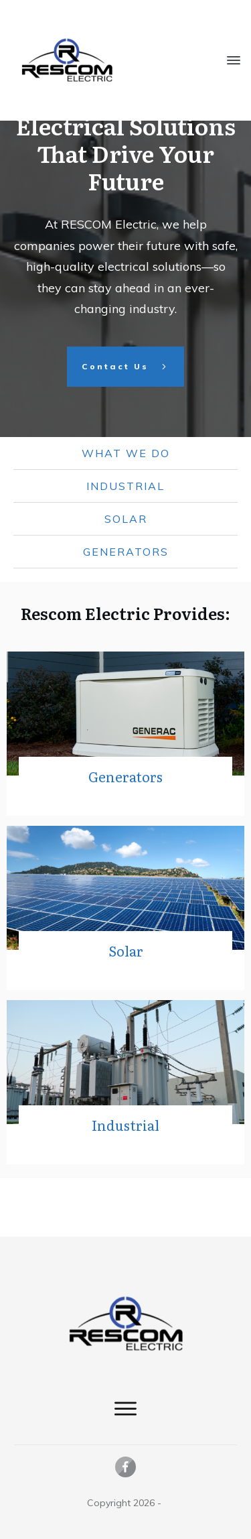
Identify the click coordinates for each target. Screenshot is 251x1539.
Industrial (125, 545)
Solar (125, 577)
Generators (126, 610)
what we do (126, 512)
